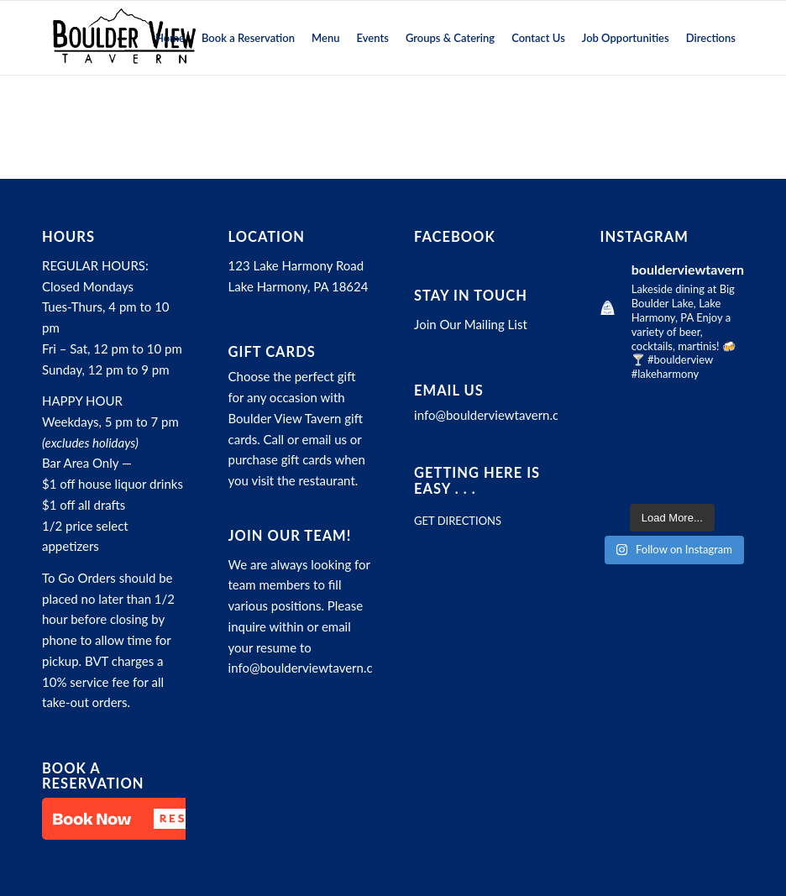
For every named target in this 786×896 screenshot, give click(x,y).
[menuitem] (170, 38)
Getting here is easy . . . (477, 480)
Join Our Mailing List (470, 324)
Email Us (449, 390)
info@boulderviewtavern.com (309, 667)
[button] (126, 819)
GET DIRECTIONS (457, 520)
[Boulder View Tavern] (123, 38)
